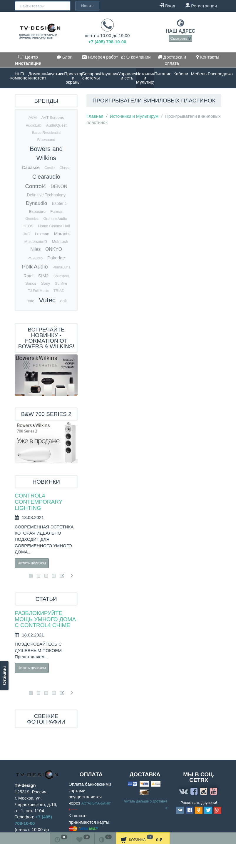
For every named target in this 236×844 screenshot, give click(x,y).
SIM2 (43, 275)
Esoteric (59, 203)
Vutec (47, 300)
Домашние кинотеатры (37, 75)
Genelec (32, 219)
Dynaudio (36, 203)
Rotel (29, 275)
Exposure (37, 211)
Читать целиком (32, 563)
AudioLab (33, 125)
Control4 (35, 186)
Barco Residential (46, 133)
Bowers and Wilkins (46, 153)
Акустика (55, 73)
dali (63, 301)
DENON (59, 186)
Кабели (180, 73)
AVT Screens (52, 117)
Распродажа (217, 73)
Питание (163, 73)
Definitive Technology (46, 195)
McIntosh (60, 241)
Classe (65, 168)
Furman (56, 211)
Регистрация (201, 5)
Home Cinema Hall (54, 226)
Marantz (62, 233)
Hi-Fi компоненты (19, 75)
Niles (35, 249)
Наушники (109, 73)
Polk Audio (35, 266)
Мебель (199, 73)
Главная (94, 116)
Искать (69, 6)
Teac (30, 301)
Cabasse (30, 167)
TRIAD (58, 291)
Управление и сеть (127, 75)
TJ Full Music (38, 291)
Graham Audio (55, 219)
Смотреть (180, 38)
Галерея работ (100, 56)
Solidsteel (61, 276)
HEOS (28, 226)
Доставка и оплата (172, 60)
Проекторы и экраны (73, 77)
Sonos (30, 283)
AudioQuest (56, 125)
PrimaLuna (62, 267)
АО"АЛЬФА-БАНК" (96, 803)
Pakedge (56, 257)
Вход (167, 5)
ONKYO (53, 249)
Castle (49, 168)
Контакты (207, 56)
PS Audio (35, 258)
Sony (45, 283)
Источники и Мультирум (145, 77)
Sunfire (61, 283)
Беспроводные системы (91, 75)
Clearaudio (46, 176)
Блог (64, 56)
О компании (136, 56)
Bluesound (46, 139)
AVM (33, 117)
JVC (26, 234)
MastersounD (35, 241)
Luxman (42, 234)
